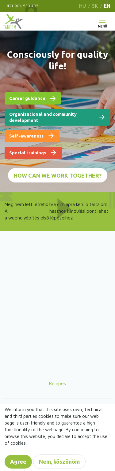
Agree (18, 461)
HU (82, 6)
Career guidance (27, 98)
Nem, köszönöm (59, 461)
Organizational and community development (43, 117)
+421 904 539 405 (22, 5)
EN (107, 6)
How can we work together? (58, 175)
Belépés (57, 383)
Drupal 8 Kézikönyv (28, 211)
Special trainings (27, 152)
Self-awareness (26, 135)
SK (95, 6)
